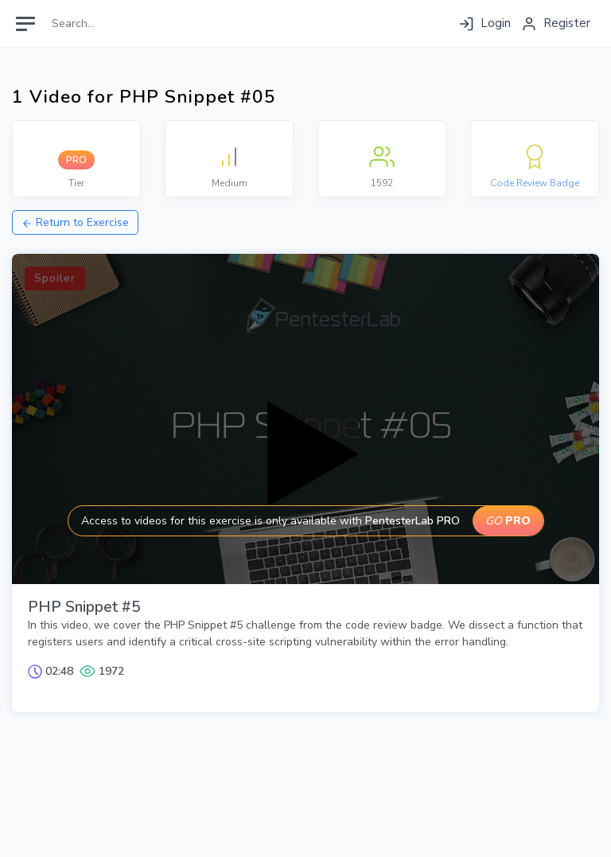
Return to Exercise (75, 222)
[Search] (116, 23)
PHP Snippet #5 (84, 607)
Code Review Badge (534, 183)
